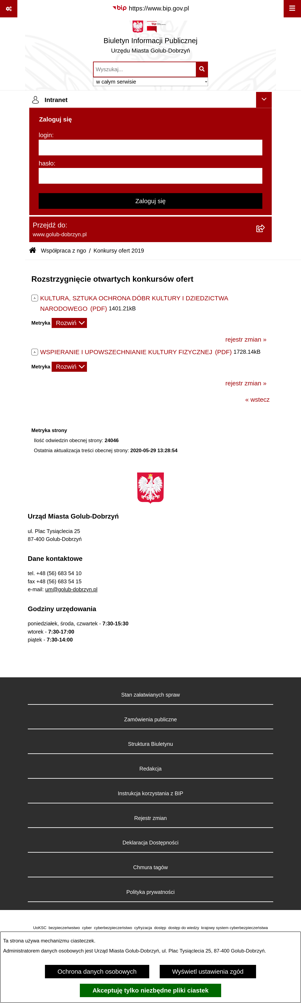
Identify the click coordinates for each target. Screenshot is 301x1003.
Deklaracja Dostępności (150, 843)
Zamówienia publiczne (150, 719)
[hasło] (150, 176)
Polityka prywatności (150, 892)
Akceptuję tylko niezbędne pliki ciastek (150, 990)
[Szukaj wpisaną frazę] (202, 69)
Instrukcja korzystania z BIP (150, 793)
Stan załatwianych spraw (150, 695)
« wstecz (257, 399)
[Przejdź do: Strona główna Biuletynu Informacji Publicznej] (32, 251)
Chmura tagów (150, 867)
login (45, 135)
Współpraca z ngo (63, 251)
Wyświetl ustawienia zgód (208, 971)
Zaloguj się (150, 201)
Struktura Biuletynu (150, 744)
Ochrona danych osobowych (97, 971)
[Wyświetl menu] (292, 8)
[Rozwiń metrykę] (69, 323)
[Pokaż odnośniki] (8, 8)
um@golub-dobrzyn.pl (71, 589)
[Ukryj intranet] (264, 100)
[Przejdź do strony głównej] (150, 39)
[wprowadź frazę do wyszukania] (144, 69)
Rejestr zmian (150, 818)
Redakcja (150, 769)
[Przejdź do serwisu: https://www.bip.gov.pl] (150, 8)
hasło (46, 163)
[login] (150, 147)
